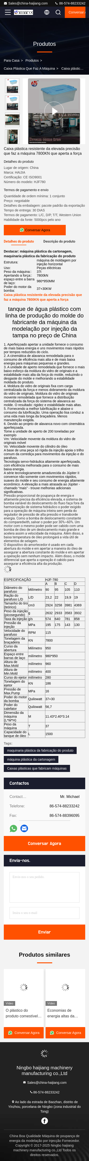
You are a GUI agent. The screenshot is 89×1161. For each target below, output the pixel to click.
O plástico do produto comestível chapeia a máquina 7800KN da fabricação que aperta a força (22, 1013)
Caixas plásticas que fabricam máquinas (37, 768)
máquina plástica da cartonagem (31, 759)
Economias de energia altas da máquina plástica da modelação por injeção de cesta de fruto (64, 1013)
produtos (32, 60)
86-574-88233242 (70, 3)
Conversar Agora (77, 12)
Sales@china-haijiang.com (26, 3)
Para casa (11, 60)
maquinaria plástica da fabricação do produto (40, 750)
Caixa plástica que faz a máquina (29, 68)
